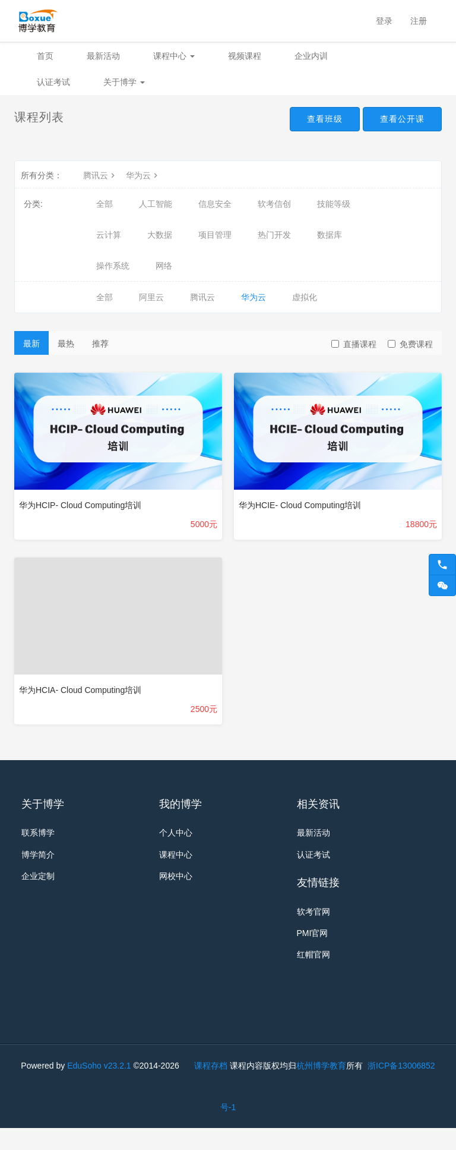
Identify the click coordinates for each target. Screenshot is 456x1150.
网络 (164, 265)
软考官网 (313, 918)
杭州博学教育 (321, 1087)
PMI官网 (312, 942)
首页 (45, 56)
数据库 (329, 235)
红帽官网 (313, 967)
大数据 (159, 235)
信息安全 (215, 204)
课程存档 (210, 1087)
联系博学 (38, 834)
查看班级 (312, 120)
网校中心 (175, 883)
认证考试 (53, 82)
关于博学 (124, 82)
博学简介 (38, 859)
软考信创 (274, 204)
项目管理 (215, 235)
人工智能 (155, 204)
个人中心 (175, 834)
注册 (418, 21)
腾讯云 (100, 175)
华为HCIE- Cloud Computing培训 (300, 505)
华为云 (143, 175)
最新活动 (103, 56)
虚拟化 (304, 297)
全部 (104, 204)
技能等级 (333, 204)
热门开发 (274, 235)
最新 (31, 343)
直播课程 (353, 344)
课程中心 (174, 56)
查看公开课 (398, 120)
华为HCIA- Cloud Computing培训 (80, 690)
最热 (66, 343)
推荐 (100, 343)
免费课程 (410, 344)
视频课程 (244, 56)
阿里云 (151, 297)
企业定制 (38, 883)
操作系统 (112, 265)
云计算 (108, 235)
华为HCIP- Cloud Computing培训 (80, 505)
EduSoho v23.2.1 (99, 1087)
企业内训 (311, 56)
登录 (384, 21)
